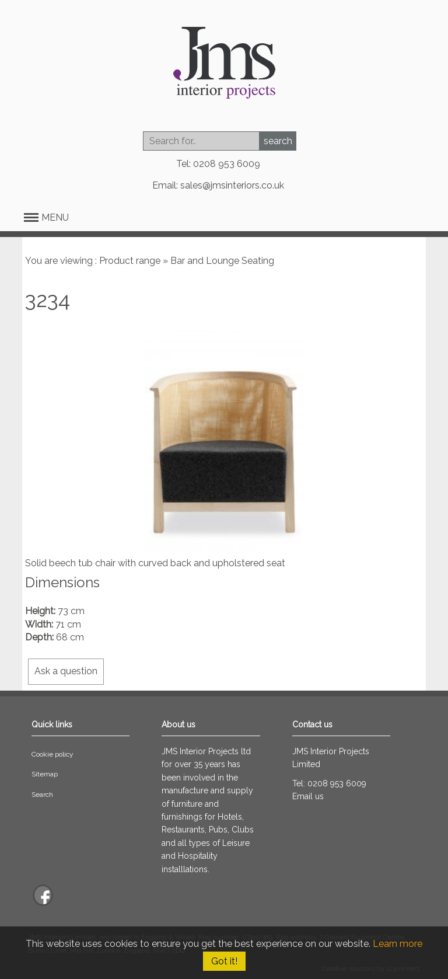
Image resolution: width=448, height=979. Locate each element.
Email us (308, 796)
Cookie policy (53, 754)
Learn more (397, 943)
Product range (129, 260)
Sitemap (45, 774)
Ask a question (65, 671)
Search (42, 794)
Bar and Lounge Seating (222, 260)
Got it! (224, 961)
